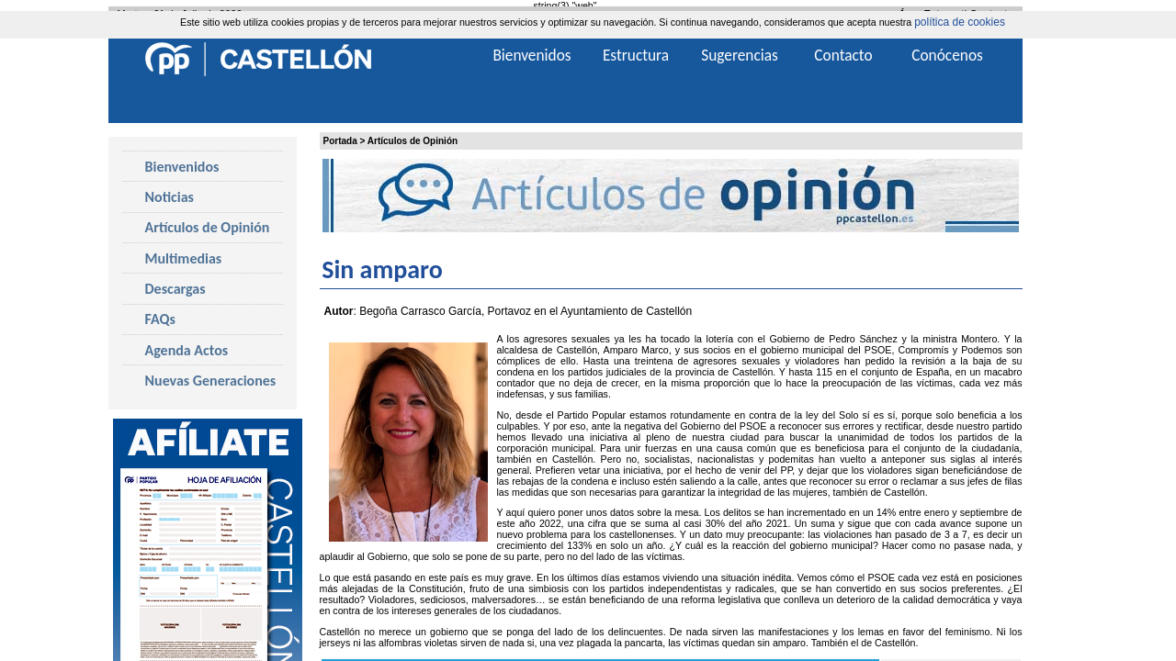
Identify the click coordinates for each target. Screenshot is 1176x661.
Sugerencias (739, 55)
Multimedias (183, 258)
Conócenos (947, 55)
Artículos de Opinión (413, 141)
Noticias (169, 197)
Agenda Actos (187, 350)
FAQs (160, 319)
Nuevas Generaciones (211, 380)
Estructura (636, 55)
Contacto (843, 55)
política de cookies (959, 22)
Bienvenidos (182, 166)
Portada (340, 141)
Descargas (175, 288)
